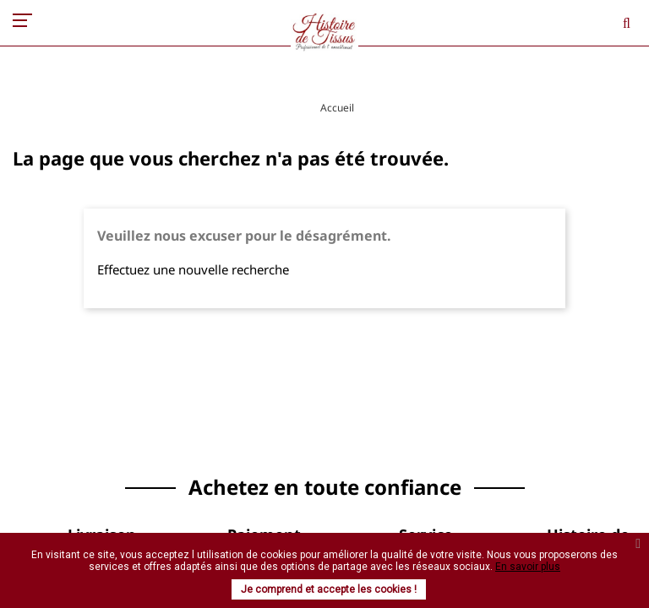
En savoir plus (527, 567)
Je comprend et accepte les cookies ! (329, 589)
